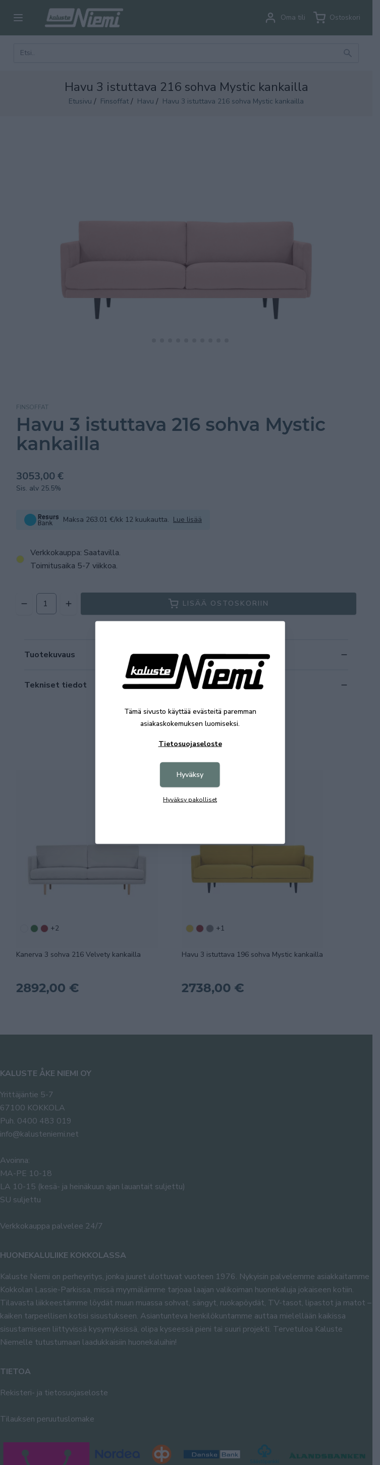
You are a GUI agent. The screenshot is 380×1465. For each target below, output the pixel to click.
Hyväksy (190, 774)
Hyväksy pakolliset (190, 800)
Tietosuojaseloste (190, 744)
